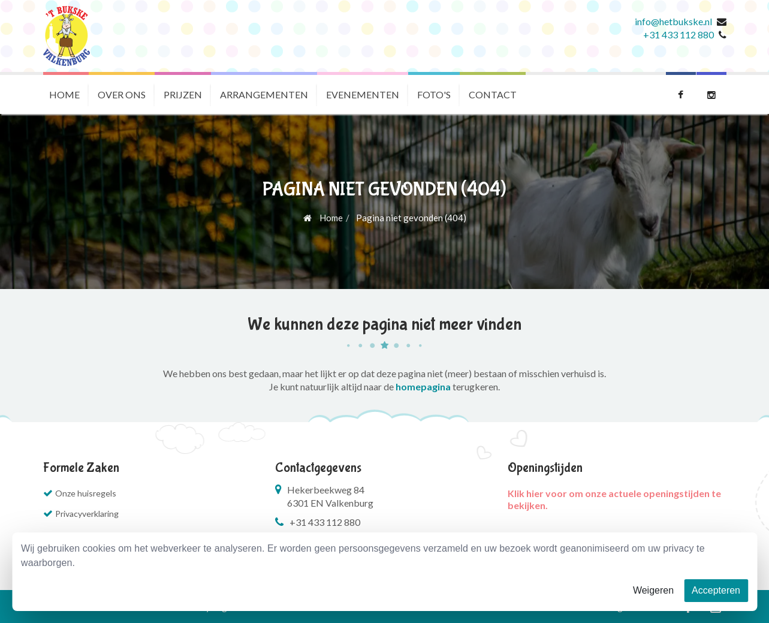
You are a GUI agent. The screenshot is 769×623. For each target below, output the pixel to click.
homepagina (423, 386)
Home (64, 94)
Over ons (122, 94)
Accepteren (716, 590)
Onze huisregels (85, 493)
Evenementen (362, 94)
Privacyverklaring (87, 513)
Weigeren (653, 590)
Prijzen (183, 94)
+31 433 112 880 (678, 34)
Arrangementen (264, 94)
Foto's (434, 94)
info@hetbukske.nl (673, 21)
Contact (493, 94)
